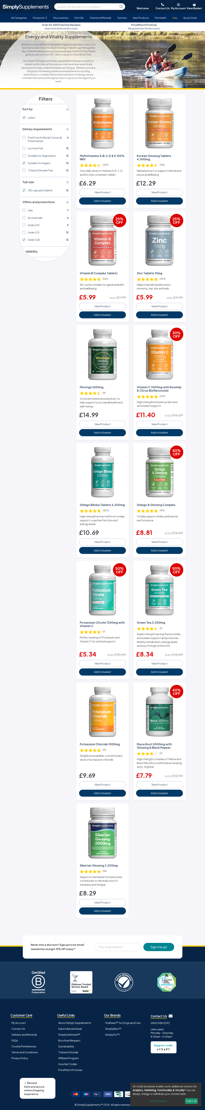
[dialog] (165, 1094)
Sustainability (66, 1045)
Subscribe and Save (70, 1027)
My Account (19, 1021)
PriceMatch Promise (70, 1069)
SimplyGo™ (112, 1033)
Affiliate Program (68, 1057)
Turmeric (122, 17)
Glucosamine (60, 17)
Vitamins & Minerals (100, 17)
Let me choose (158, 1101)
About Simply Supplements (74, 1021)
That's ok (191, 1101)
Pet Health (160, 17)
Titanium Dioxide (68, 1051)
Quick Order (190, 17)
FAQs (15, 1039)
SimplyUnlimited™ (69, 1033)
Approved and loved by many (61, 26)
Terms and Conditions (25, 1051)
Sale (174, 17)
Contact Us (18, 1027)
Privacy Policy (20, 1057)
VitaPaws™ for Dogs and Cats (123, 1021)
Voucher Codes (67, 1063)
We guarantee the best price (144, 26)
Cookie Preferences (24, 1045)
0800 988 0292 (160, 1022)
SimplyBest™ (113, 1027)
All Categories (19, 17)
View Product (102, 191)
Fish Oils (79, 17)
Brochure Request (69, 1039)
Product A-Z (40, 17)
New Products (141, 17)
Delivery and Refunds (24, 1033)
